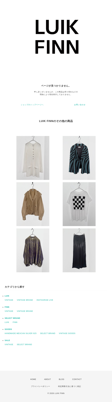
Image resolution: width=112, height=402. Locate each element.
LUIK (7, 296)
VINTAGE (9, 300)
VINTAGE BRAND (25, 300)
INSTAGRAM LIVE (45, 300)
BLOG (61, 379)
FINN (7, 307)
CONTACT (77, 379)
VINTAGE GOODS (67, 333)
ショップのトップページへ (32, 105)
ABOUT (47, 379)
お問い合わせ (80, 105)
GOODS (8, 329)
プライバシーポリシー (40, 386)
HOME (33, 379)
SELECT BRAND (12, 318)
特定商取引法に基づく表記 (69, 386)
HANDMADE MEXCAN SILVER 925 (21, 333)
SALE (7, 340)
